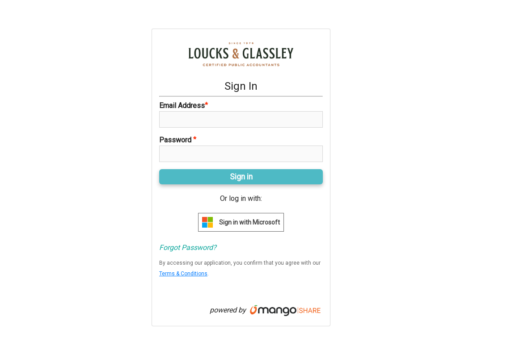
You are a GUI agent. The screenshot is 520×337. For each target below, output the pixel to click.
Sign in (241, 176)
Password (177, 139)
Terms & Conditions (183, 273)
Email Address (183, 105)
